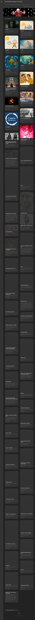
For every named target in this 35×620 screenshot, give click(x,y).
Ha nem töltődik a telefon (24, 285)
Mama (22, 266)
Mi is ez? (28, 6)
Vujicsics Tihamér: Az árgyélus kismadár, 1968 (10, 294)
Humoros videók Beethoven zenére (26, 160)
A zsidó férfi (7, 565)
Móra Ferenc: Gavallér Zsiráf (25, 488)
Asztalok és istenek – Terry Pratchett (26, 513)
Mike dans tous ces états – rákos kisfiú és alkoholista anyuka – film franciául (11, 142)
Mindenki (22, 393)
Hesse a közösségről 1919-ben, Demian (25, 441)
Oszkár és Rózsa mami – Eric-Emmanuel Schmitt (25, 140)
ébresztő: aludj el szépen (9, 106)
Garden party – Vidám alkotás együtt (11, 158)
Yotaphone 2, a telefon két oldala (11, 514)
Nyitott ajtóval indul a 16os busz (10, 268)
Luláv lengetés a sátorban (25, 585)
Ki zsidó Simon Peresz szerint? (10, 543)
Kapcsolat (32, 6)
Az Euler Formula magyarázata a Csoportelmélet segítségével (11, 348)
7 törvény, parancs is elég (10, 499)
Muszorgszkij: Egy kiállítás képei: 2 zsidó (26, 553)
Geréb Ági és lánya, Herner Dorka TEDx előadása (11, 249)
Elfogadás (7, 50)
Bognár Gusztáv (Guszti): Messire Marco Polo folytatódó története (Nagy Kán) (11, 89)
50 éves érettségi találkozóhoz (25, 118)
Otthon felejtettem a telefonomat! (11, 196)
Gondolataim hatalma (24, 332)
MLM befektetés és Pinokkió (25, 423)
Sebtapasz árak (23, 357)
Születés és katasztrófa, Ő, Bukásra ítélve (11, 416)
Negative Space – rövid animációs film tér (26, 226)
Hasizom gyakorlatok (9, 231)
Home (25, 6)
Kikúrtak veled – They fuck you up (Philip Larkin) (11, 593)
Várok (22, 185)
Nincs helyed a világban (24, 86)
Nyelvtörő (7, 29)
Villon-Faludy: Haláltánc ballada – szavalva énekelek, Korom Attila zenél (11, 398)
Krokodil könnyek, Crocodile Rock (11, 213)
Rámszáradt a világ (24, 207)
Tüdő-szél (22, 65)
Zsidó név (22, 569)
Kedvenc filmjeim (8, 381)
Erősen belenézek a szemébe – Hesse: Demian (25, 463)
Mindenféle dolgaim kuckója (13, 1)
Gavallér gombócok (9, 482)
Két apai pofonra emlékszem (10, 464)
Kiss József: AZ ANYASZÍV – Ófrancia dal (26, 246)
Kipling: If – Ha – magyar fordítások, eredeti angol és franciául (26, 374)
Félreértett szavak (24, 301)
